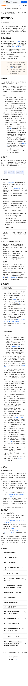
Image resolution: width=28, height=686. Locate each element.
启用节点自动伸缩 (16, 346)
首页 (2, 12)
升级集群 (14, 299)
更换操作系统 (9, 270)
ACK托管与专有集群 (22, 12)
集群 (9, 13)
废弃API (20, 303)
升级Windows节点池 (8, 532)
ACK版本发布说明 (16, 46)
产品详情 (13, 22)
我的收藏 (23, 23)
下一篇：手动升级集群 (21, 652)
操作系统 (11, 528)
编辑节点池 (9, 441)
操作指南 (4, 13)
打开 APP (24, 1)
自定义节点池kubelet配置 (12, 494)
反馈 (15, 659)
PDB (10, 128)
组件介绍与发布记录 (12, 277)
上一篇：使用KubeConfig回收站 (8, 652)
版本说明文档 (17, 188)
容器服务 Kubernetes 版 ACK (10, 12)
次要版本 (19, 41)
